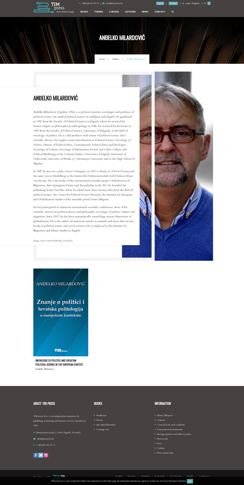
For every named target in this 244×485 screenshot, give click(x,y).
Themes (98, 11)
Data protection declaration (169, 429)
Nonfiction (101, 415)
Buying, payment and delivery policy (174, 434)
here (184, 481)
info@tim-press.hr (113, 3)
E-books (114, 11)
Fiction (99, 420)
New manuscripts (165, 452)
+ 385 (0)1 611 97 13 (45, 445)
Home (102, 59)
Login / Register (191, 3)
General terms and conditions (171, 424)
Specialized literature (106, 424)
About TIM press (165, 415)
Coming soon (102, 429)
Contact (160, 11)
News (145, 11)
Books (84, 11)
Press (159, 443)
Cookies (161, 448)
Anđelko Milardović (44, 369)
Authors (130, 11)
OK (189, 481)
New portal (162, 438)
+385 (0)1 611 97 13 (89, 3)
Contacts (161, 420)
